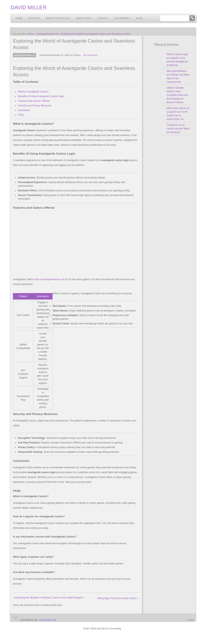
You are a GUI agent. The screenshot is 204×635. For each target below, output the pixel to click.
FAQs (21, 114)
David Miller (47, 620)
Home (19, 18)
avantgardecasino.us (47, 33)
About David (83, 18)
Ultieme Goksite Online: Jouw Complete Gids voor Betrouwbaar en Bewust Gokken (177, 95)
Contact (102, 18)
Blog (139, 18)
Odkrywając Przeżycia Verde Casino (117, 598)
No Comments (90, 55)
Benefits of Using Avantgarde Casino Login (41, 96)
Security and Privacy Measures (34, 105)
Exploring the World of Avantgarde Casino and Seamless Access (96, 33)
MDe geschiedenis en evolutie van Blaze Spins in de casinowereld (178, 76)
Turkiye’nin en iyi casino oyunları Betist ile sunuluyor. (178, 129)
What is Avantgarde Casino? (33, 91)
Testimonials (122, 18)
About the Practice (58, 18)
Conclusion (24, 110)
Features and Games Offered (34, 101)
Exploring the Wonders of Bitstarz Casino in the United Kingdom (48, 597)
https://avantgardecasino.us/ (49, 279)
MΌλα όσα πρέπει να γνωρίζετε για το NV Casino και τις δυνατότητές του (178, 114)
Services (34, 18)
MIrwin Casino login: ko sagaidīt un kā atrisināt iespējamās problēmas (177, 60)
